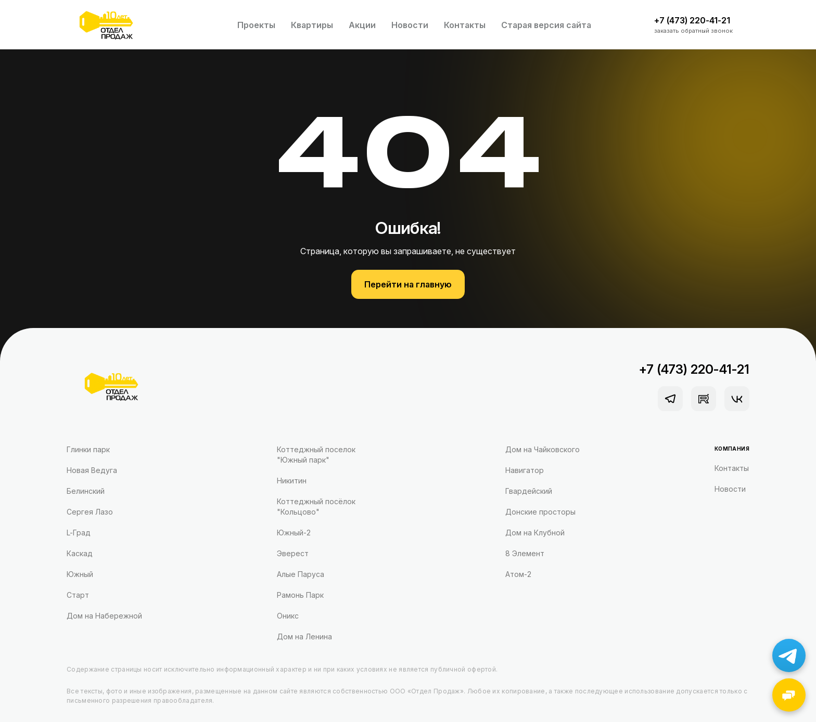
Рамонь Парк (300, 594)
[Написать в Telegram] (789, 655)
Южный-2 (294, 532)
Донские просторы (540, 511)
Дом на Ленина (304, 636)
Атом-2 (518, 574)
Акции (362, 25)
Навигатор (524, 470)
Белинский (86, 491)
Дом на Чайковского (542, 449)
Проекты (256, 25)
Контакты (465, 25)
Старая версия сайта (546, 25)
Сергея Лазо (90, 511)
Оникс (288, 615)
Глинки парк (88, 449)
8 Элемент (524, 553)
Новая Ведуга (92, 470)
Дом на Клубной (535, 532)
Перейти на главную (408, 284)
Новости (409, 25)
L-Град (79, 532)
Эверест (293, 553)
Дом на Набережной (104, 615)
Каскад (80, 553)
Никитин (292, 480)
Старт (78, 594)
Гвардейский (528, 491)
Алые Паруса (300, 574)
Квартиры (312, 25)
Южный (80, 574)
